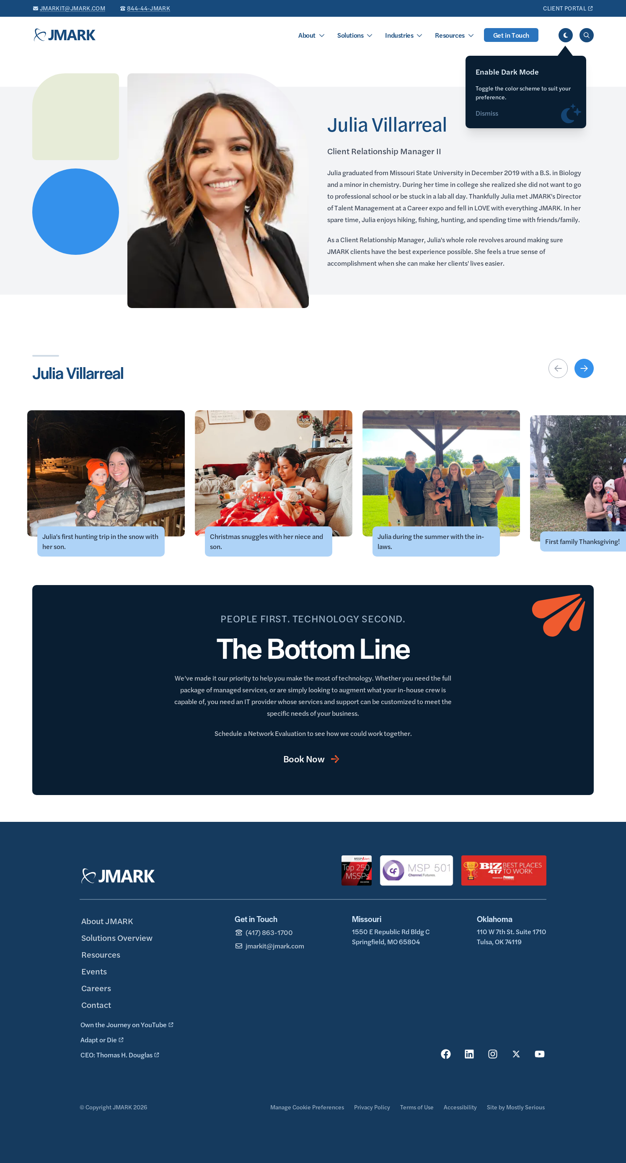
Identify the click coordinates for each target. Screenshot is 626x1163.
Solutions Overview (117, 937)
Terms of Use (417, 1107)
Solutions (350, 35)
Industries (399, 35)
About (307, 35)
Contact (96, 1004)
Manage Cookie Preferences (307, 1107)
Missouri (366, 919)
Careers (96, 988)
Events (94, 971)
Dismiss (487, 117)
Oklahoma (494, 919)
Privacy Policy (372, 1107)
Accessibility (460, 1107)
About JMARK (107, 920)
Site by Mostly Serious (516, 1107)
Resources (449, 35)
